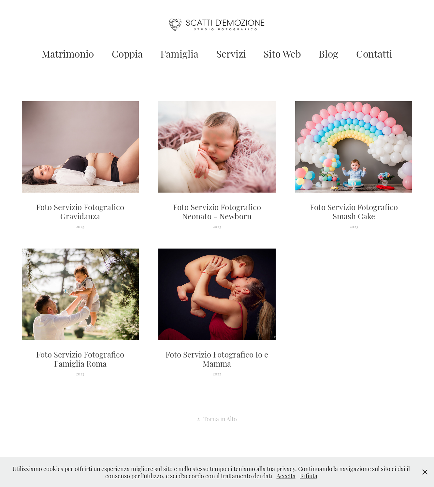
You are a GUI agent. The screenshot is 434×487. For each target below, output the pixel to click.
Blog (328, 53)
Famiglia (179, 53)
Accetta (286, 475)
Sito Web (282, 53)
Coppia (127, 53)
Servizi (231, 53)
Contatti (374, 53)
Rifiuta (308, 475)
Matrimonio (68, 53)
